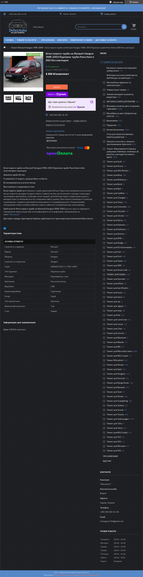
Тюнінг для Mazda (115, 342)
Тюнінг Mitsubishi (115, 360)
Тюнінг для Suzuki (115, 410)
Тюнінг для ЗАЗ (114, 441)
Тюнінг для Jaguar (115, 306)
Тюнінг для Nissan (115, 364)
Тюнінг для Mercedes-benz (119, 351)
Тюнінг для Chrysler (116, 211)
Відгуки (107, 461)
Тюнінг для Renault (116, 387)
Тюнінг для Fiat (114, 252)
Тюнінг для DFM (114, 238)
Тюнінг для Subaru (115, 405)
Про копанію (47, 40)
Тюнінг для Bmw (114, 175)
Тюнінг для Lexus (115, 324)
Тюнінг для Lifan (114, 328)
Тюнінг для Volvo (115, 428)
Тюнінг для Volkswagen (118, 419)
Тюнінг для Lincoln (115, 333)
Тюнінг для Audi (114, 161)
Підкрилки (111, 125)
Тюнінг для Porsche (116, 378)
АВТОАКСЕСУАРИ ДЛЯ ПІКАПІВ (121, 101)
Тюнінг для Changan (116, 197)
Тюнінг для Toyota (115, 414)
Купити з (57, 94)
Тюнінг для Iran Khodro (117, 288)
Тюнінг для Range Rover (118, 383)
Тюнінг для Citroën (115, 215)
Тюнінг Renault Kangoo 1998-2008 (27, 47)
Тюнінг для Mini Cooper (117, 355)
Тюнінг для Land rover (117, 319)
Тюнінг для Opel (114, 369)
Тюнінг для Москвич (116, 446)
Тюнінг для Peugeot (116, 373)
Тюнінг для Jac (113, 301)
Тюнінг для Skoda (115, 396)
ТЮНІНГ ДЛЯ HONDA (116, 274)
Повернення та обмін (81, 40)
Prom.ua (85, 572)
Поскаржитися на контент (65, 575)
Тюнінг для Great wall (117, 270)
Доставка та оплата (106, 40)
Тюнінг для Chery (115, 202)
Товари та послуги (26, 40)
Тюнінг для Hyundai (116, 279)
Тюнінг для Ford (114, 256)
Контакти (62, 40)
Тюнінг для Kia (113, 315)
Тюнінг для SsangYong (117, 401)
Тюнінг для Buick (114, 184)
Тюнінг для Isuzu (114, 292)
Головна (9, 40)
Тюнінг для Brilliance (116, 179)
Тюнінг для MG (114, 346)
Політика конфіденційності (88, 575)
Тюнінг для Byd (114, 188)
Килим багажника (115, 129)
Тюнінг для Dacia (115, 220)
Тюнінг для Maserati (116, 337)
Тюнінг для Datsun (115, 233)
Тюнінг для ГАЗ (114, 437)
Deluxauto (15, 214)
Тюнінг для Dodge (115, 243)
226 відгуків (118, 2)
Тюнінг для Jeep (114, 310)
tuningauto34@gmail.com (112, 521)
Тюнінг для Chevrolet (117, 206)
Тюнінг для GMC (114, 265)
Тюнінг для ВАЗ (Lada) (117, 432)
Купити (57, 87)
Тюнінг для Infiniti (115, 283)
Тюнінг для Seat (114, 392)
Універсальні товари (116, 89)
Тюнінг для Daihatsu (116, 229)
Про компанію (110, 456)
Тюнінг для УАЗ (114, 450)
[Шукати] (124, 26)
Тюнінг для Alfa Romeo (117, 170)
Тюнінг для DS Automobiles (119, 247)
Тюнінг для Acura (115, 166)
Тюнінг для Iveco (114, 297)
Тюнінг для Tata (114, 423)
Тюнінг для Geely (115, 261)
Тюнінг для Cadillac (116, 193)
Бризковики (112, 120)
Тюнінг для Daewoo (116, 224)
